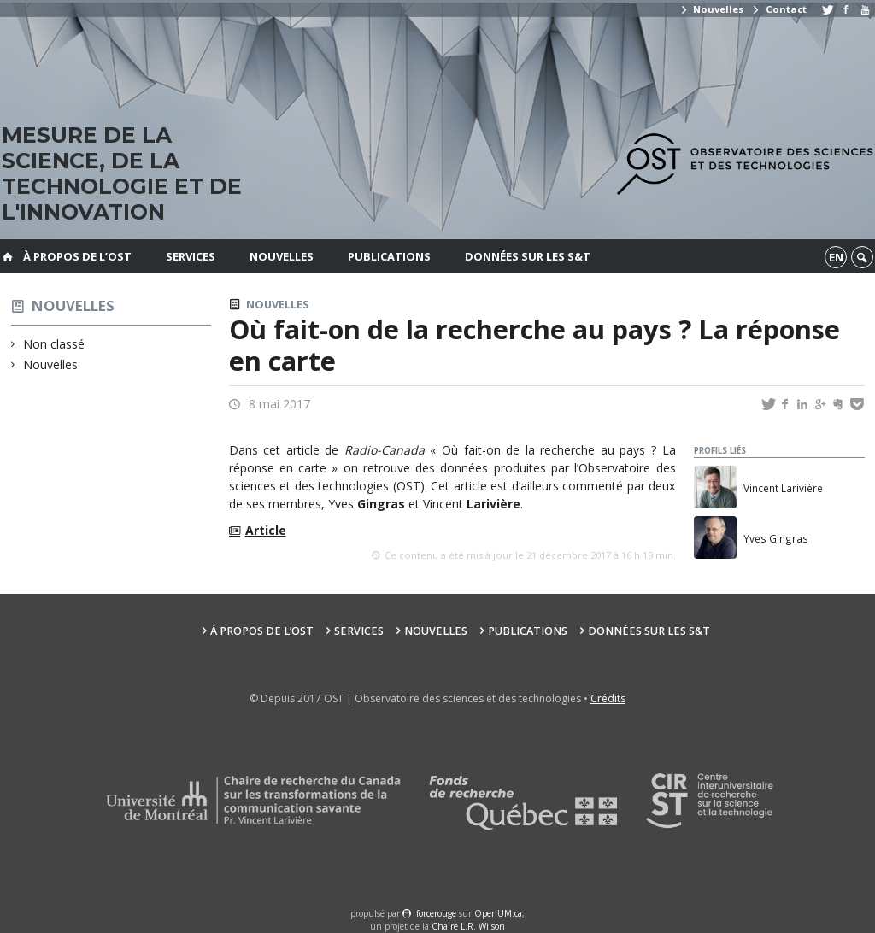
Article (265, 530)
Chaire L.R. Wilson (468, 926)
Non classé (54, 344)
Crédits (607, 698)
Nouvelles (711, 9)
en (836, 257)
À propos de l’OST (77, 256)
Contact (778, 9)
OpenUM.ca (498, 913)
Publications (389, 256)
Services (190, 256)
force (436, 913)
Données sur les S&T (527, 256)
